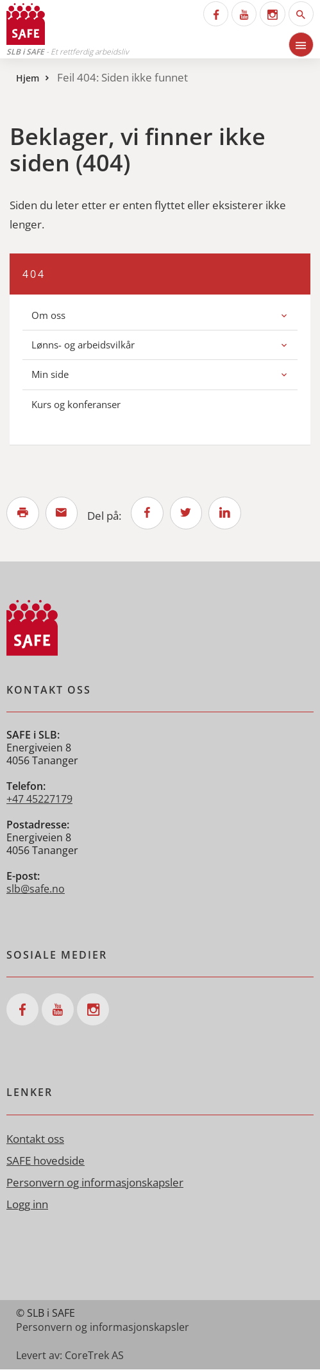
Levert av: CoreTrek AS (70, 1356)
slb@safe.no (35, 890)
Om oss (48, 315)
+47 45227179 (39, 800)
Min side (50, 374)
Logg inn (27, 1204)
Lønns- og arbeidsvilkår (83, 344)
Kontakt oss (35, 1139)
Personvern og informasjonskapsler (94, 1183)
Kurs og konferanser (76, 404)
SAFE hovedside (45, 1161)
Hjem (27, 78)
